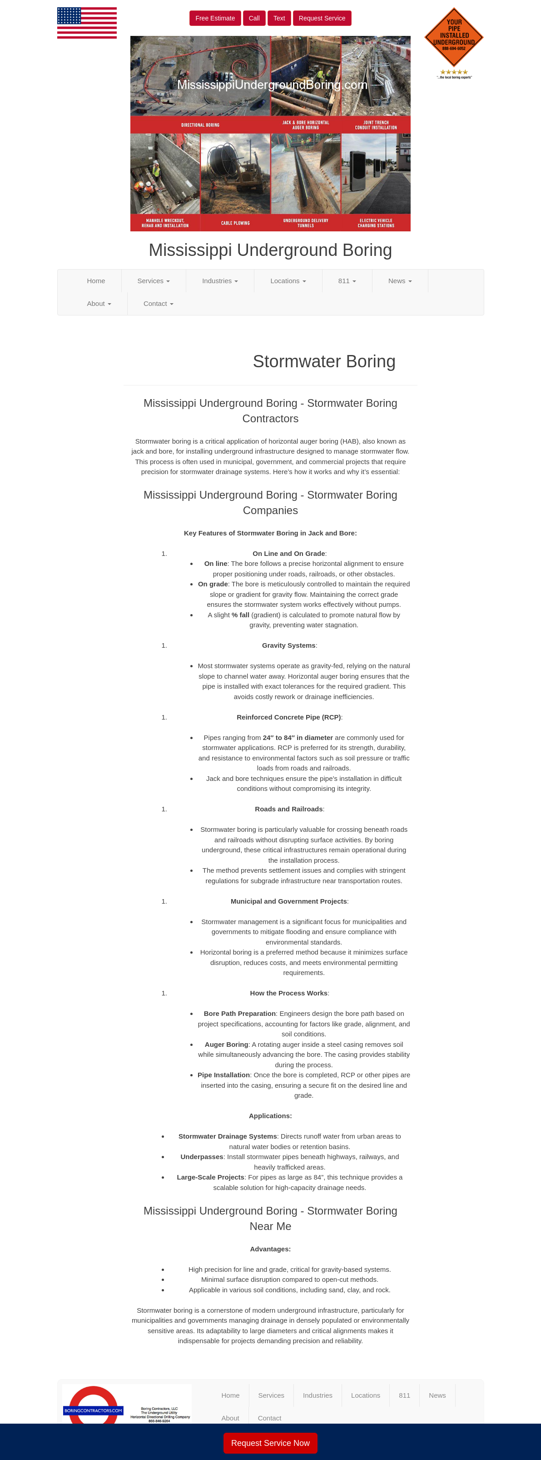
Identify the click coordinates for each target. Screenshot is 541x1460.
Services (154, 281)
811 (347, 281)
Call (254, 18)
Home (96, 281)
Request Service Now (270, 1443)
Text (279, 18)
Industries (220, 281)
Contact (159, 303)
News (400, 281)
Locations (288, 281)
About (99, 303)
